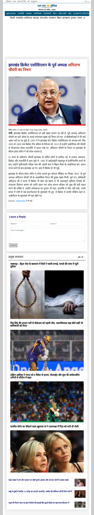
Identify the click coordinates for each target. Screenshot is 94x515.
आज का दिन (21, 1)
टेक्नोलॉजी (47, 13)
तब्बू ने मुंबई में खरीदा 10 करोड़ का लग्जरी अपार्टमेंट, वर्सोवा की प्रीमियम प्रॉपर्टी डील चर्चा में (40, 491)
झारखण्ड (66, 18)
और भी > (81, 257)
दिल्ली (12, 18)
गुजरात (73, 18)
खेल (69, 13)
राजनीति (21, 13)
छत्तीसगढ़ (28, 18)
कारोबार (29, 13)
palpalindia (20, 201)
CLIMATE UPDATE (81, 13)
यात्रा (14, 1)
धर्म (28, 1)
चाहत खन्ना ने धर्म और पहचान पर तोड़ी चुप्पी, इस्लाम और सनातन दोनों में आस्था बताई (38, 480)
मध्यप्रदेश (19, 18)
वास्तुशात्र (34, 1)
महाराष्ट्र (36, 18)
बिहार (59, 18)
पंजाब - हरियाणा (83, 18)
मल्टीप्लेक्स (38, 13)
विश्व (55, 13)
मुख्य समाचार (11, 13)
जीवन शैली (62, 13)
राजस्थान (52, 18)
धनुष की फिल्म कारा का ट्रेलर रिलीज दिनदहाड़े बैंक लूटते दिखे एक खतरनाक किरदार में (38, 503)
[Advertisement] (47, 38)
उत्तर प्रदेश (44, 18)
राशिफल (9, 1)
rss (87, 1)
